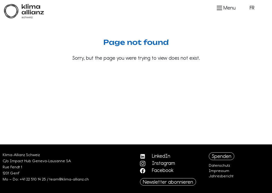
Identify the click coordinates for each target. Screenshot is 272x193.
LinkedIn (155, 156)
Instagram (157, 163)
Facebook (156, 170)
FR (252, 8)
